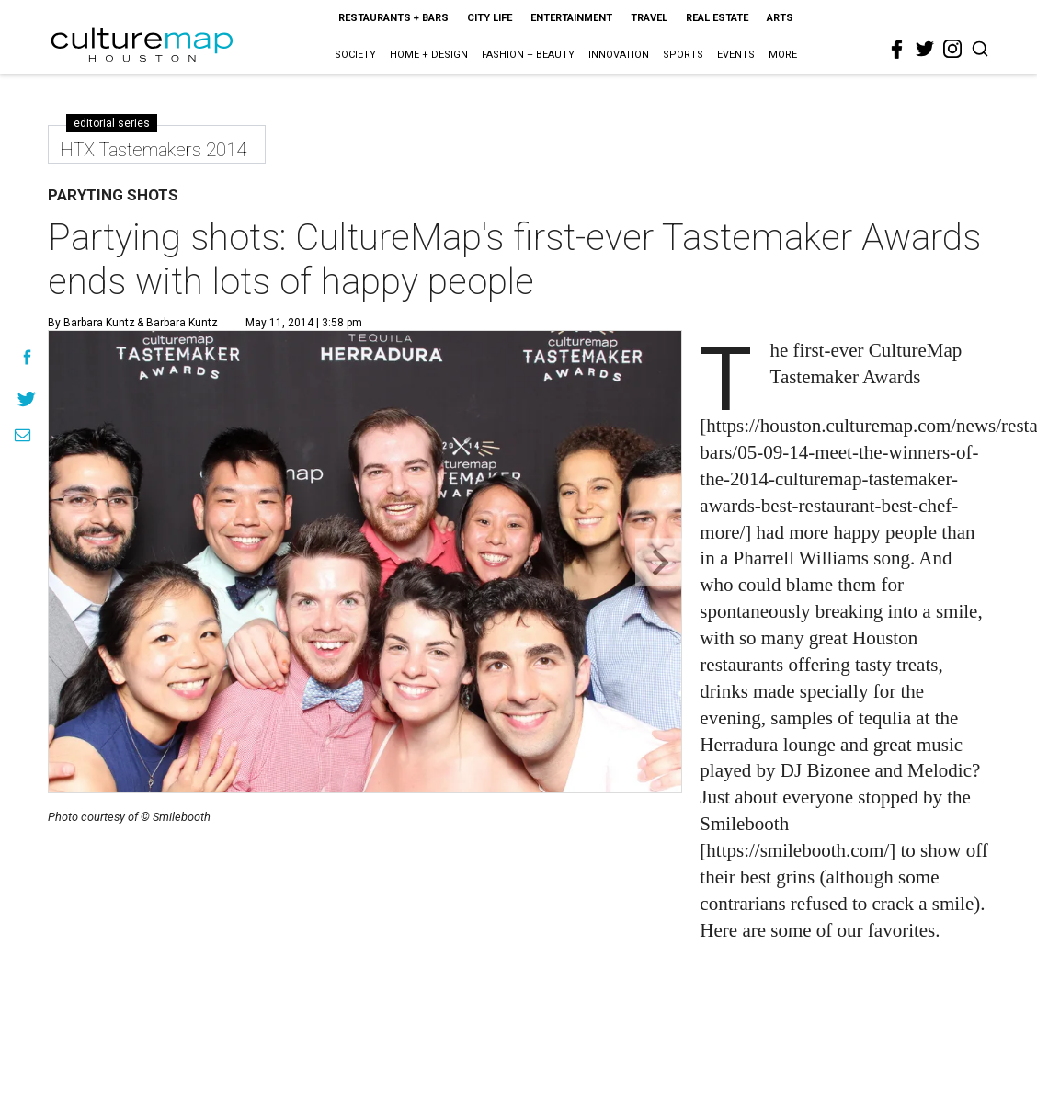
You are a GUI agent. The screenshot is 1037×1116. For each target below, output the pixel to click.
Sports (683, 55)
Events (736, 55)
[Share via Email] (22, 435)
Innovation (618, 55)
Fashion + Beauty (528, 55)
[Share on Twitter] (27, 398)
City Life (489, 18)
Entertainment (571, 18)
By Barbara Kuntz (91, 322)
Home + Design (429, 55)
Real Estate (717, 18)
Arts (780, 18)
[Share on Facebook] (27, 357)
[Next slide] (658, 562)
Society (355, 55)
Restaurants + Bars (393, 18)
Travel (649, 18)
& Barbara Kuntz (176, 322)
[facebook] (897, 50)
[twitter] (925, 49)
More (783, 55)
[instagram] (952, 49)
